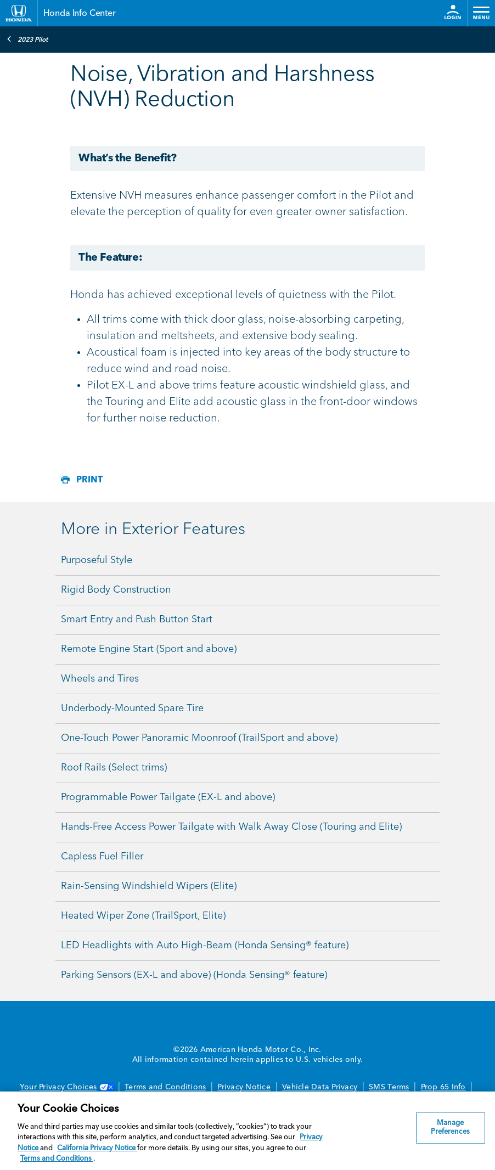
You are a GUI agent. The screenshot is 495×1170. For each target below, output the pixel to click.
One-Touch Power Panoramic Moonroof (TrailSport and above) (199, 738)
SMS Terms (389, 1087)
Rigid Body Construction (116, 590)
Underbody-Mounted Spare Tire (132, 708)
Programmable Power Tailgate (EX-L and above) (168, 797)
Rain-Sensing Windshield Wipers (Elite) (149, 886)
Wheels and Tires (100, 679)
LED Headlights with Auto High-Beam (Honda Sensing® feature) (204, 945)
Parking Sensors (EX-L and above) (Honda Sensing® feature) (194, 975)
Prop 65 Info (443, 1087)
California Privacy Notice (97, 1148)
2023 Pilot (27, 39)
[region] (247, 1131)
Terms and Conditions (165, 1087)
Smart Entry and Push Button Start (136, 620)
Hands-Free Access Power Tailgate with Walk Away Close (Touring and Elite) (231, 827)
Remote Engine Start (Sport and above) (149, 649)
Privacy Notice (244, 1087)
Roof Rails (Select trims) (114, 768)
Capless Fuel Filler (102, 857)
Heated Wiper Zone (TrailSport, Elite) (143, 916)
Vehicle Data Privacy (319, 1087)
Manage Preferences (450, 1128)
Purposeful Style (96, 560)
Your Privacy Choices (66, 1087)
